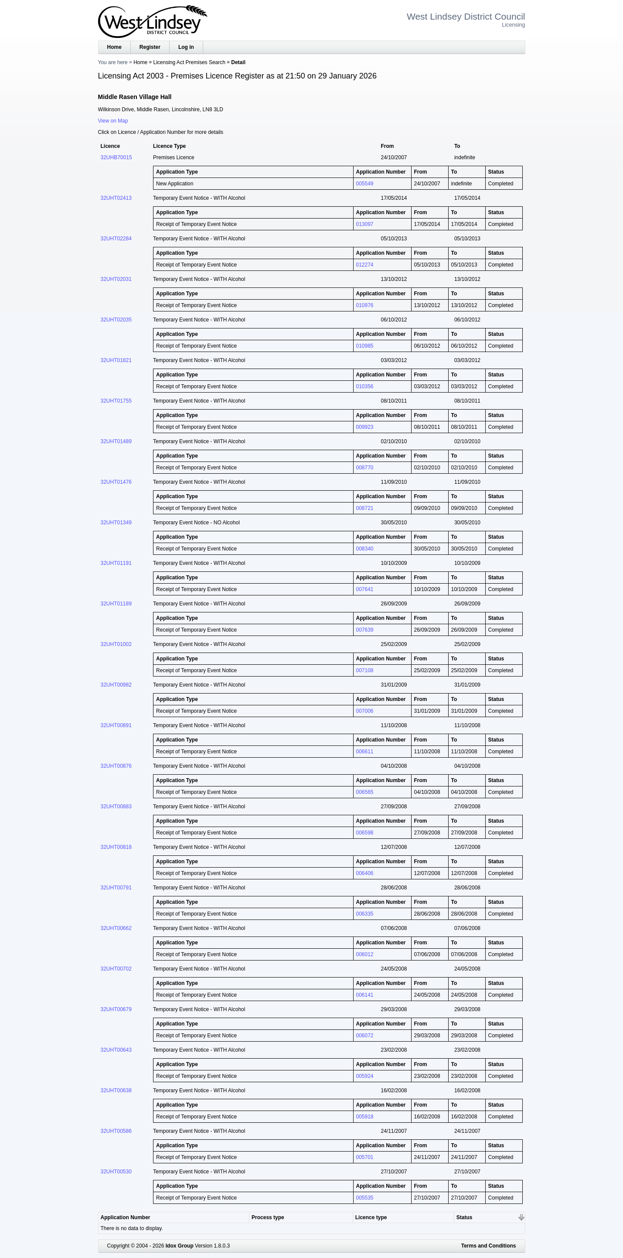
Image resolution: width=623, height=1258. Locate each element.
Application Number (125, 1217)
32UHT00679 (116, 1009)
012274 (365, 265)
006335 (365, 914)
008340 (365, 549)
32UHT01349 (116, 523)
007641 (365, 589)
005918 (365, 1117)
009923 (365, 427)
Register (150, 47)
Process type (268, 1217)
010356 (365, 386)
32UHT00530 (116, 1172)
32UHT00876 (116, 766)
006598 (365, 833)
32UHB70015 (116, 157)
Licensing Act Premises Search (189, 62)
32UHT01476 (116, 482)
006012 (365, 954)
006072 (365, 1035)
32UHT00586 (116, 1131)
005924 (365, 1076)
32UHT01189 (116, 604)
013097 (365, 224)
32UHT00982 (116, 685)
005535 (365, 1198)
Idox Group (180, 1246)
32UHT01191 (116, 563)
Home (114, 47)
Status (464, 1217)
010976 (365, 305)
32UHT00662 (116, 928)
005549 (365, 184)
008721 (365, 508)
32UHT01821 (116, 360)
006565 (365, 792)
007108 (365, 670)
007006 (365, 711)
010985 (365, 346)
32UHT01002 (116, 644)
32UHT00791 (116, 888)
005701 (365, 1157)
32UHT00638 (116, 1090)
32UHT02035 (116, 320)
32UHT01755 (116, 401)
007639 (365, 630)
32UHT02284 (116, 239)
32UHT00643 (116, 1050)
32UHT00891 (116, 725)
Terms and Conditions (488, 1246)
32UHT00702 (116, 969)
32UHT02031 (116, 279)
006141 (365, 995)
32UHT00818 (116, 847)
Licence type (371, 1217)
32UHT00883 (116, 806)
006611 (365, 752)
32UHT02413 (116, 198)
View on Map (113, 121)
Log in (186, 47)
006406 (365, 873)
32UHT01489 (116, 441)
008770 (365, 468)
